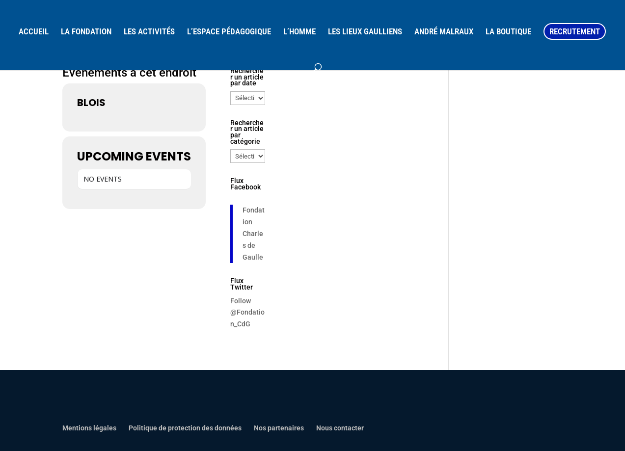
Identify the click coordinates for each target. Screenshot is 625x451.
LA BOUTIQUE (508, 32)
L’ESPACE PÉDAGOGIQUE (229, 32)
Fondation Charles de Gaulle (254, 233)
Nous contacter (340, 428)
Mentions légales (89, 428)
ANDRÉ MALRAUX (443, 32)
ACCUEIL (34, 32)
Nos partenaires (279, 428)
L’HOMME (299, 32)
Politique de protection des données (185, 428)
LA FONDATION (86, 32)
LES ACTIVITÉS (149, 32)
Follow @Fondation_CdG (247, 312)
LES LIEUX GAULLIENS (365, 32)
